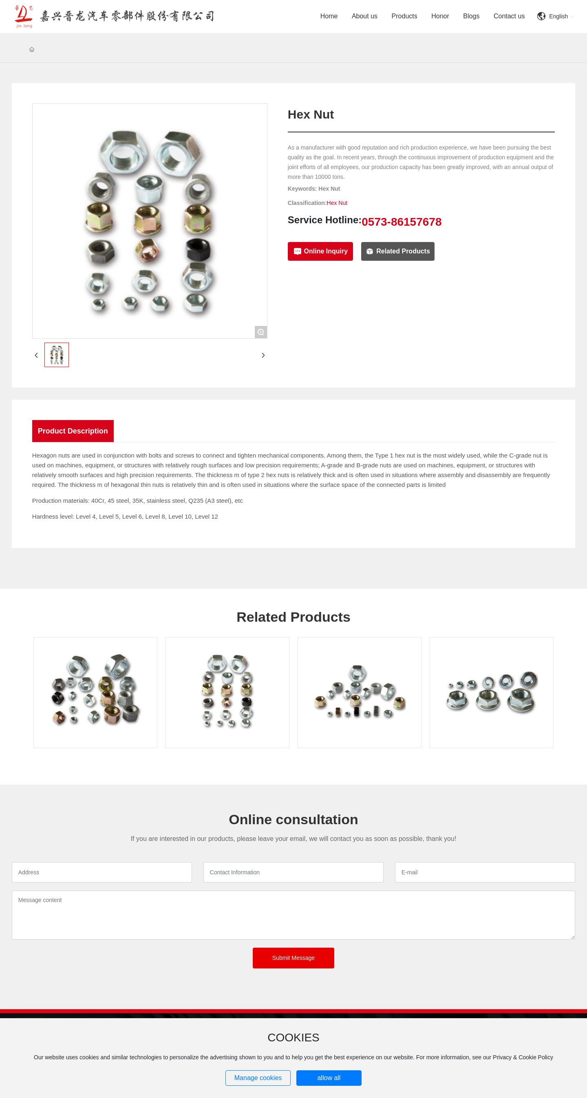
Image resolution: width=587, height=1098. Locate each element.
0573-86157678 (401, 222)
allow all (328, 1077)
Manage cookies (258, 1077)
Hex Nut (337, 203)
